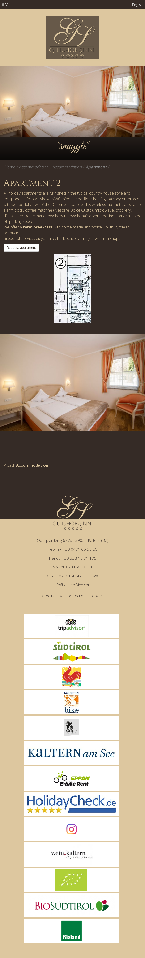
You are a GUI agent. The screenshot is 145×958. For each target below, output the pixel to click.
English (136, 4)
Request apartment (21, 247)
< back (26, 465)
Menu (8, 4)
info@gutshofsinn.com (73, 584)
